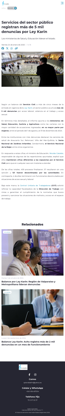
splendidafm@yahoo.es (33, 383)
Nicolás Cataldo (56, 153)
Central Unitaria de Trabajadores (35, 185)
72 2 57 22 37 (32, 400)
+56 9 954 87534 (32, 391)
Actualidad (7, 232)
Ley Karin (28, 108)
